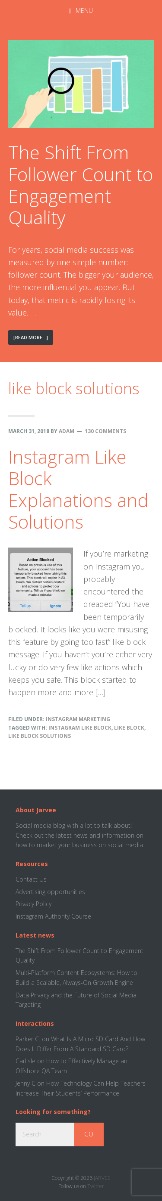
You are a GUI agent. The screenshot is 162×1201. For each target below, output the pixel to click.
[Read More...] (33, 339)
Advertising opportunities (50, 892)
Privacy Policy (33, 904)
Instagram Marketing (78, 719)
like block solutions (39, 736)
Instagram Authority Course (53, 916)
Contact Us (31, 879)
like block (129, 727)
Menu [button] (84, 10)
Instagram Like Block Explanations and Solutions (78, 489)
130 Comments (105, 431)
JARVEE (102, 1178)
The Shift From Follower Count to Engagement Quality (80, 184)
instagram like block (79, 727)
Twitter (95, 1186)
